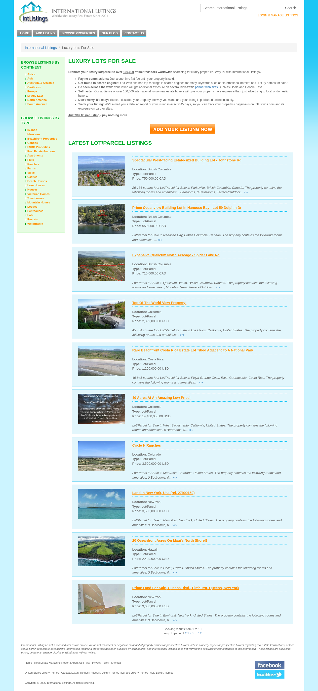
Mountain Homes (38, 202)
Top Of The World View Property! (159, 303)
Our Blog (110, 33)
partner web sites (206, 87)
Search (290, 8)
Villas (31, 172)
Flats (30, 159)
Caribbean (34, 87)
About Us (76, 662)
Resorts (32, 219)
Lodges (32, 206)
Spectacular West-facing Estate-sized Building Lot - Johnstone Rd (186, 160)
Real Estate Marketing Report (52, 662)
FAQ (87, 662)
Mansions (33, 134)
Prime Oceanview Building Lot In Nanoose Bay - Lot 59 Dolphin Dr (187, 208)
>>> (246, 192)
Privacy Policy (100, 662)
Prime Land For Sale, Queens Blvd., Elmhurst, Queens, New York (185, 588)
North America (37, 99)
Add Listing (45, 33)
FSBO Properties (38, 147)
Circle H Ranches (146, 445)
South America (37, 104)
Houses (32, 189)
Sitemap (116, 662)
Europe (32, 91)
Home (24, 33)
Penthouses (35, 210)
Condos (32, 142)
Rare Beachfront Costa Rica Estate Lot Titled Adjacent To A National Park (192, 350)
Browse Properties (78, 33)
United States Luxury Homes (42, 672)
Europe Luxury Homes (134, 672)
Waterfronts (35, 223)
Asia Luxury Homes (161, 672)
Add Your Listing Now (182, 129)
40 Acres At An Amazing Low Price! (161, 398)
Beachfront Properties (42, 138)
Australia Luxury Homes (105, 672)
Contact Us (134, 33)
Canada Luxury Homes (74, 672)
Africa (31, 74)
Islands (32, 129)
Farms (31, 168)
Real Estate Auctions (41, 151)
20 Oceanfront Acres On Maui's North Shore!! (169, 540)
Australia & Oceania (40, 82)
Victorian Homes (38, 193)
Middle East (35, 95)
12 (199, 633)
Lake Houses (36, 185)
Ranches (33, 164)
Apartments (35, 155)
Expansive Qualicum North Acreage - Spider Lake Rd (176, 255)
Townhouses (35, 198)
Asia (30, 78)
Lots (30, 215)
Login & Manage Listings (278, 15)
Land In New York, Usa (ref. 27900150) (163, 493)
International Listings (41, 48)
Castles (32, 176)
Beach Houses (37, 181)
